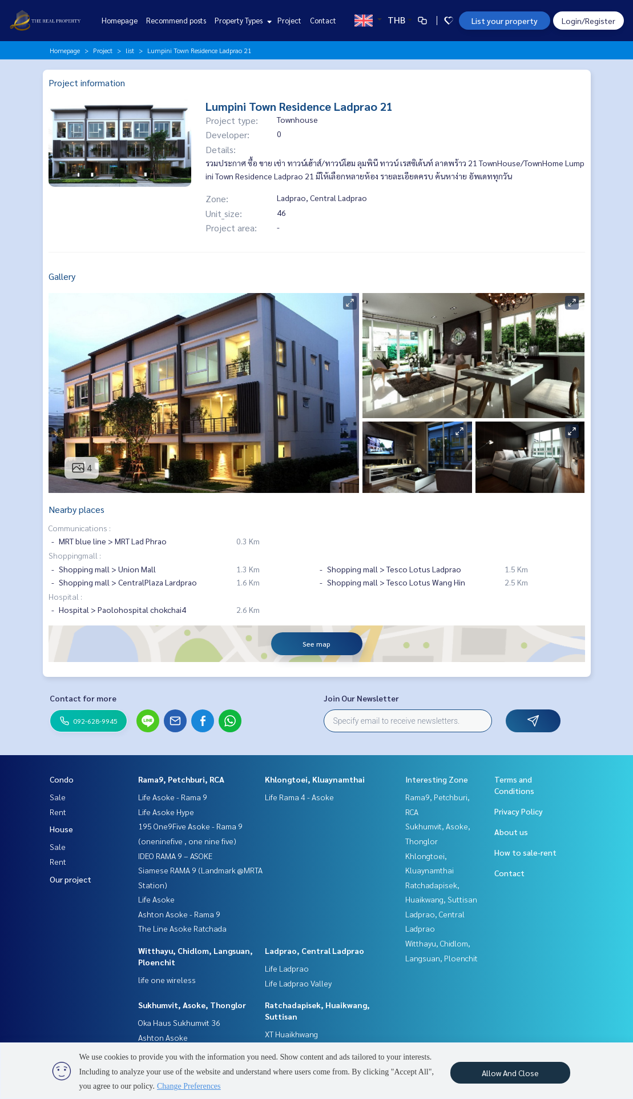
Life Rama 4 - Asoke (299, 797)
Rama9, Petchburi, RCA (181, 779)
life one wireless (167, 979)
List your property (504, 20)
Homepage (120, 20)
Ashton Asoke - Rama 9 (179, 914)
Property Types (242, 20)
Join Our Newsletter (361, 698)
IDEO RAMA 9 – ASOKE (175, 856)
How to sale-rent (525, 852)
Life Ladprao (287, 968)
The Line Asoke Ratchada (182, 928)
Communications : (80, 528)
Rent (58, 812)
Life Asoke (156, 899)
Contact (323, 20)
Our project (70, 879)
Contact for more (83, 698)
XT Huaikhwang (291, 1034)
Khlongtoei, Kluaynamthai (315, 779)
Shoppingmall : (75, 555)
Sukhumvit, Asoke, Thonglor (192, 1005)
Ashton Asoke (163, 1037)
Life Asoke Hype (166, 812)
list (130, 50)
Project (289, 20)
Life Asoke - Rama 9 (172, 797)
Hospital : (65, 596)
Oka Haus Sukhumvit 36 (179, 1022)
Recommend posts (176, 20)
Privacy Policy (518, 811)
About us (511, 832)
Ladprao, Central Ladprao (314, 950)
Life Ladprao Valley (298, 983)
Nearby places (76, 509)
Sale (58, 797)
